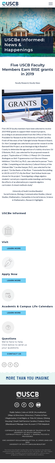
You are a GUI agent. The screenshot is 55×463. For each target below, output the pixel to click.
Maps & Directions (16, 415)
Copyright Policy (13, 434)
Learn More (14, 248)
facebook (10, 364)
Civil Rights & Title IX (27, 418)
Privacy (27, 434)
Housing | (9, 421)
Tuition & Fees (41, 415)
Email (16, 421)
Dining (47, 418)
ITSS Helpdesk (43, 424)
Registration (11, 418)
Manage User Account (26, 424)
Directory (30, 415)
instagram (4, 364)
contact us (14, 354)
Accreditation (40, 412)
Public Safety (15, 412)
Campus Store (44, 421)
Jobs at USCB (27, 412)
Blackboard (11, 424)
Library (40, 418)
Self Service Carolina (28, 421)
